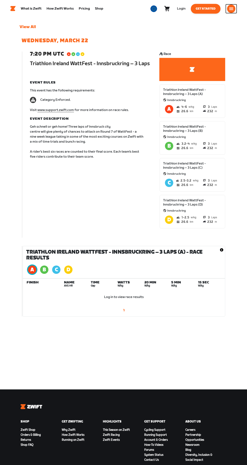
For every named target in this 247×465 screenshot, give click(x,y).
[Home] (13, 9)
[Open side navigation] (231, 9)
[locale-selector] (153, 9)
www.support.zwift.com (55, 111)
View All (28, 28)
